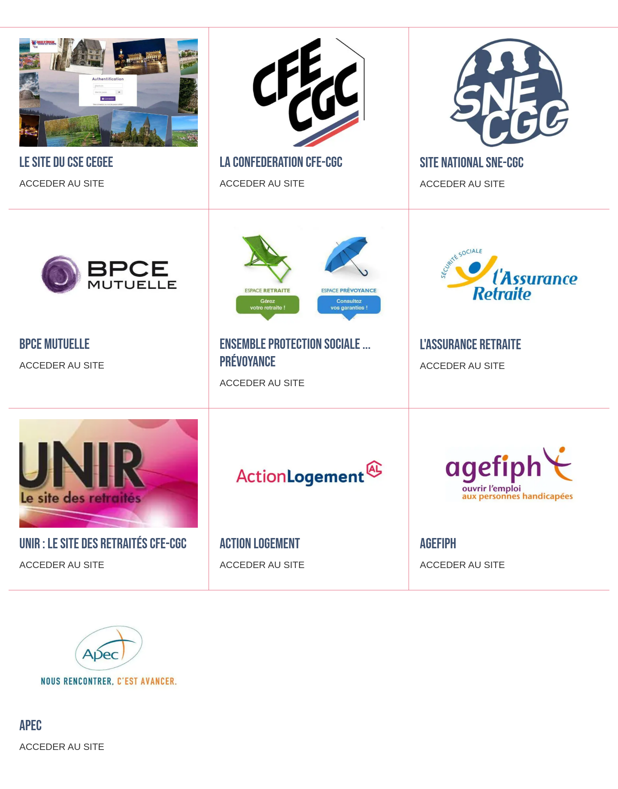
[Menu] (17, 13)
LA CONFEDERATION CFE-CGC (281, 162)
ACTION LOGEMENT (260, 544)
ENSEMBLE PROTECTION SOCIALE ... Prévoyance (295, 353)
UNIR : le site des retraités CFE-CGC (103, 544)
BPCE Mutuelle (54, 344)
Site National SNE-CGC (472, 163)
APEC (30, 726)
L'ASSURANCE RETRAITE (470, 345)
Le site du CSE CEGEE (66, 162)
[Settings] (601, 13)
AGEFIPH (438, 544)
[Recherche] (578, 13)
